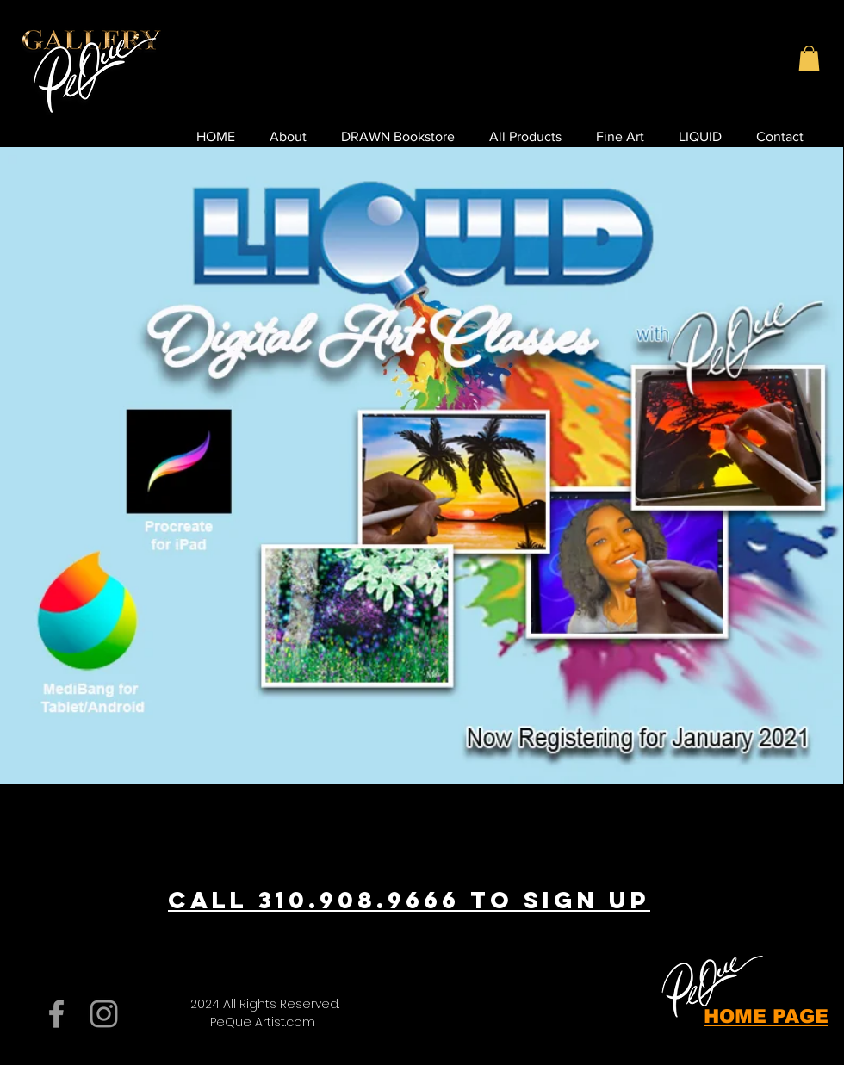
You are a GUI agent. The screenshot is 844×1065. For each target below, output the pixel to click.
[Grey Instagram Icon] (103, 1013)
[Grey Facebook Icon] (56, 1013)
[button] (809, 58)
